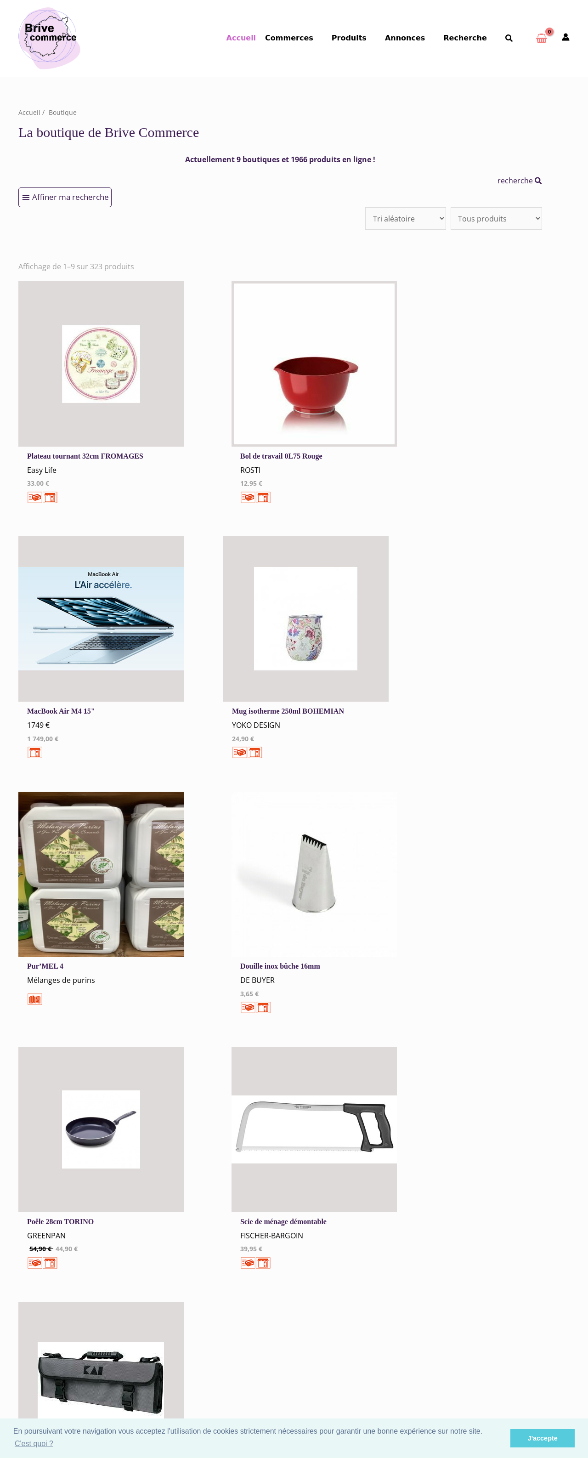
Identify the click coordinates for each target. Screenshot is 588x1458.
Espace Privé (332, 1388)
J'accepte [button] (543, 1438)
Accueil (260, 38)
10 (245, 1068)
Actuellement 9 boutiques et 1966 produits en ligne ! (280, 159)
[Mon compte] (566, 38)
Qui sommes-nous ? (81, 1249)
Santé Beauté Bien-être (342, 1241)
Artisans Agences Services (347, 1264)
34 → (293, 1068)
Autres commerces (335, 1252)
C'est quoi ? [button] (34, 1443)
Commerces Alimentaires (345, 1205)
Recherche (470, 38)
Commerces (306, 38)
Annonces (414, 38)
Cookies (175, 1207)
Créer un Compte (190, 1289)
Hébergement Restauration (348, 1217)
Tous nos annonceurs (197, 1219)
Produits (362, 38)
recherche (520, 180)
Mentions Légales (190, 1195)
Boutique (63, 112)
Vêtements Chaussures (342, 1229)
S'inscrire (327, 1376)
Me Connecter (185, 1277)
